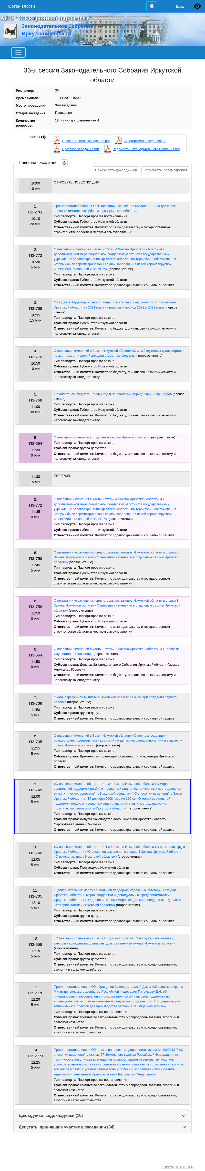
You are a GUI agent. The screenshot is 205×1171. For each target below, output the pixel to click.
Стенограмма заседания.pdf (145, 141)
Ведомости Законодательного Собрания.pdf (146, 149)
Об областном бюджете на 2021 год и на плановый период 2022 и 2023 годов (113, 394)
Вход (180, 6)
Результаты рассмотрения (165, 170)
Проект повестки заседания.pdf (85, 141)
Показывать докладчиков (116, 170)
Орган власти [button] (21, 6)
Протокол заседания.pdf (80, 149)
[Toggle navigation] (18, 52)
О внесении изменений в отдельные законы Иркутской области (102, 437)
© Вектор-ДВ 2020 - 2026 (177, 1167)
